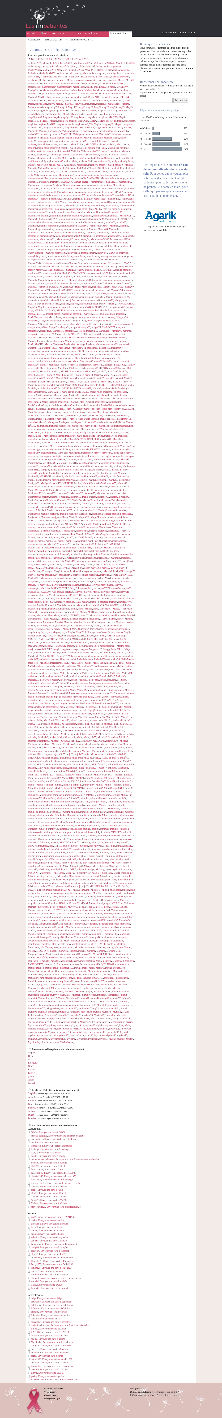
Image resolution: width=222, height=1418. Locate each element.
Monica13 (52, 930)
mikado (101, 754)
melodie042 (95, 676)
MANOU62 (117, 286)
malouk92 (117, 168)
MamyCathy (99, 249)
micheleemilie (117, 730)
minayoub (127, 822)
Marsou (32, 537)
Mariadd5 (59, 341)
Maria (72, 337)
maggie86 (63, 120)
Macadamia (88, 73)
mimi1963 (129, 774)
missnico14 (47, 873)
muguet (48, 991)
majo (46, 148)
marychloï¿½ (65, 575)
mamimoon (77, 215)
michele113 (107, 727)
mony (56, 947)
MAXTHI (73, 625)
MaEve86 (79, 104)
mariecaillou (127, 398)
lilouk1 (33, 1193)
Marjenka (45, 517)
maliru (67, 161)
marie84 (60, 385)
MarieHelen (65, 425)
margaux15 (87, 320)
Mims (41, 822)
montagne (94, 940)
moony (110, 947)
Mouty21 (68, 981)
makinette (40, 151)
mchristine (54, 642)
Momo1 (53, 913)
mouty (60, 981)
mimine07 (77, 808)
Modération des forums (54, 1388)
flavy (32, 1227)
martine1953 (34, 547)
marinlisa (121, 493)
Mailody (88, 137)
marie (62, 358)
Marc (110, 310)
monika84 (42, 934)
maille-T (70, 137)
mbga (123, 635)
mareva (102, 317)
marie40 (51, 375)
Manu (70, 293)
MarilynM (46, 483)
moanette (90, 896)
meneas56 (68, 686)
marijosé (79, 469)
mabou (78, 73)
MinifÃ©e (53, 829)
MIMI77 (81, 788)
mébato (70, 646)
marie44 (89, 375)
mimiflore (65, 801)
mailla (53, 137)
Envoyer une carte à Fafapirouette (61, 1244)
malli (107, 161)
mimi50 (91, 781)
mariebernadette (104, 395)
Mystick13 (42, 1042)
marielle (64, 439)
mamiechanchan (36, 202)
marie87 (94, 385)
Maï (101, 134)
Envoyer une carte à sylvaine (54, 1237)
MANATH (129, 263)
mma (46, 893)
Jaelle (32, 1190)
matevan (70, 602)
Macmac (71, 80)
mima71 (82, 771)
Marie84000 (71, 385)
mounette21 (84, 971)
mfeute (67, 713)
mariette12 (33, 466)
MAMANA (66, 182)
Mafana (125, 104)
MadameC (119, 83)
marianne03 (112, 344)
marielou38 (85, 442)
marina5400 (100, 483)
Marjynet (85, 520)
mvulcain (126, 1018)
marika (115, 469)
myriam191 (50, 1035)
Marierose (71, 459)
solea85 (33, 1186)
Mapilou (42, 307)
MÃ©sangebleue (112, 66)
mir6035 (98, 845)
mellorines (33, 676)
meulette (118, 707)
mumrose (101, 995)
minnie (106, 832)
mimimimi (57, 808)
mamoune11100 (74, 236)
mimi (124, 771)
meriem (97, 693)
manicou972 (102, 273)
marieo (97, 452)
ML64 (125, 886)
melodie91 (33, 679)
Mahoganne (78, 134)
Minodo (32, 835)
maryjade (62, 578)
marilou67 (92, 476)
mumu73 (84, 1001)
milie (119, 761)
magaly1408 (67, 117)
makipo (50, 151)
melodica (74, 676)
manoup (53, 293)
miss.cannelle (116, 859)
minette (46, 825)
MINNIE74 (116, 832)
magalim (103, 114)
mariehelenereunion (124, 425)
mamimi (45, 215)
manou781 (45, 290)
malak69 (105, 151)
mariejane (61, 429)
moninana (62, 934)
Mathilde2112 (111, 605)
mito (70, 883)
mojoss (99, 907)
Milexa (93, 761)
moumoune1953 (36, 968)
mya (41, 1022)
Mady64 (125, 97)
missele (58, 866)
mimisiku (49, 815)
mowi (86, 981)
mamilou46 (104, 212)
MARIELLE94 (91, 439)
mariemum (117, 449)
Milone (57, 767)
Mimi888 (50, 791)
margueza (32, 337)
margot (31, 327)
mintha (94, 842)
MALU (81, 171)
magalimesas (115, 114)
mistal (118, 876)
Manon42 (97, 280)
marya (66, 571)
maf (87, 104)
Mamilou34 (92, 212)
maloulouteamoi (46, 171)
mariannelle (46, 351)
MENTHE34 (102, 686)
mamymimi (47, 256)
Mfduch (48, 713)
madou (65, 97)
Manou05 (126, 283)
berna (32, 1356)
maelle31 (86, 100)
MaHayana (97, 131)
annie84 (33, 1281)
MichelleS (43, 737)
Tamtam (33, 1274)
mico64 (65, 747)
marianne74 (34, 351)
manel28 (70, 270)
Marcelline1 (109, 314)
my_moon (33, 1022)
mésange (119, 700)
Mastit (122, 595)
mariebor (32, 398)
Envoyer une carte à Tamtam (54, 1274)
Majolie (65, 148)
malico (50, 158)
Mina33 (72, 822)
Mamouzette (70, 246)
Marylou (91, 581)
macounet (102, 80)
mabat (116, 70)
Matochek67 (105, 608)
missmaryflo (112, 869)
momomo (81, 917)
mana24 (67, 263)
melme (49, 676)
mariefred (32, 422)
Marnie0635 (57, 530)
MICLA (48, 747)
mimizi (41, 818)
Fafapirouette (36, 1244)
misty (114, 879)
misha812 (71, 859)
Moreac (73, 951)
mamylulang (34, 256)
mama (79, 175)
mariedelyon (60, 412)
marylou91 (57, 585)
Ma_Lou (78, 63)
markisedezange (107, 520)
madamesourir (49, 87)
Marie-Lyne (55, 446)
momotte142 (126, 917)
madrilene (108, 97)
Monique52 (125, 934)
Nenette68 (34, 1145)
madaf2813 (44, 83)
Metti (97, 707)
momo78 (127, 913)
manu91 (102, 293)
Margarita (44, 320)
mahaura (87, 131)
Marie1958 (68, 368)
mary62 (105, 568)
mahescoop (46, 134)
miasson (32, 720)
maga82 (108, 110)
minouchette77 (61, 839)
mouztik (78, 981)
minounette (115, 839)
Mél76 (31, 656)
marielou (62, 442)
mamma (124, 225)
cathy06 (33, 1247)
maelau (59, 100)
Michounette (34, 744)
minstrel (54, 842)
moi (53, 903)
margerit (97, 324)
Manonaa (32, 283)
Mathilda (61, 605)
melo (66, 676)
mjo (79, 886)
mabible (60, 73)
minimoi (114, 829)
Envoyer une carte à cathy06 (53, 1247)
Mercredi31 (43, 693)
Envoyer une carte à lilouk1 (52, 1193)
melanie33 (71, 659)
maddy (89, 87)
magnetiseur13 (35, 127)
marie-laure (82, 436)
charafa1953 (35, 1176)
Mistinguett (56, 879)
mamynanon (115, 256)
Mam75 (71, 175)
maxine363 (41, 625)
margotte (120, 327)
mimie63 (112, 798)
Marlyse (127, 524)
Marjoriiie (75, 520)
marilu (39, 480)
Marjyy (94, 520)
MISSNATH (34, 873)
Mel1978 (74, 652)
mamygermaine (88, 253)
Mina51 (97, 822)
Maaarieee (102, 70)
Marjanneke (34, 517)
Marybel (108, 571)
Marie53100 (62, 378)
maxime (130, 622)
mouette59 (56, 961)
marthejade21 (94, 541)
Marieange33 (109, 392)
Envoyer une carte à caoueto (53, 1196)
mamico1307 (79, 195)
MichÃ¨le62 (34, 724)
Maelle (77, 100)
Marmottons (105, 527)
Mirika (44, 856)
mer (120, 686)
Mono (66, 940)
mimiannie (46, 795)
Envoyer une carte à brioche (53, 1311)
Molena (123, 907)
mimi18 (118, 774)
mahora (89, 134)
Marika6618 (55, 473)
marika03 (124, 469)
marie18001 (119, 364)
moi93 (76, 903)
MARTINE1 (116, 544)
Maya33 (67, 629)
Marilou (122, 473)
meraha (45, 690)
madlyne (57, 93)
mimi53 (120, 781)
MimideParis (49, 798)
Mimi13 (80, 774)
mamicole (91, 195)
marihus (117, 466)
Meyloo (57, 710)
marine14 (93, 486)
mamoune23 (102, 236)
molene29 (41, 910)
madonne (56, 97)
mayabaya (113, 629)
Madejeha (33, 90)
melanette (112, 656)
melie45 (110, 663)
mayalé (39, 632)
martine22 (60, 547)
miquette (84, 845)
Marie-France (76, 419)
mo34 (61, 896)
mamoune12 (89, 236)
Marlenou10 (55, 524)
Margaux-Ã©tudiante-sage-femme (45, 324)
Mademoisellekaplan (94, 90)
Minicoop (32, 829)
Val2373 (33, 1200)
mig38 (118, 751)
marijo (61, 469)
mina (47, 822)
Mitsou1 (93, 883)
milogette (48, 767)
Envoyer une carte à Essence (54, 1223)
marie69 (41, 381)
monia (104, 927)
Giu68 (31, 1066)
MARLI (66, 524)
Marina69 (122, 483)
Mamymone (73, 256)
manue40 (43, 297)
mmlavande (129, 893)
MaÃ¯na (79, 70)
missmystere (125, 869)
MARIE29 (66, 371)
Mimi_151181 (35, 774)
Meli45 (79, 663)
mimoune (117, 818)
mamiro (92, 222)
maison (70, 141)
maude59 (112, 615)
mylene (109, 1025)
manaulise (33, 266)
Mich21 (108, 720)
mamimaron (34, 215)
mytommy (54, 1042)
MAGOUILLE (87, 127)
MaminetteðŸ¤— (50, 219)
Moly (91, 910)
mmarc (77, 893)
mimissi (114, 815)
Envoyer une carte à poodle (52, 1156)
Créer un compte (187, 32)
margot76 (96, 327)
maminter (58, 222)
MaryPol (74, 588)
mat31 (51, 598)
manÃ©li (57, 263)
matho (44, 608)
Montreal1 (122, 944)
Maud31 (94, 615)
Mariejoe (57, 432)
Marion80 (87, 500)
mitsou (85, 883)
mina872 (106, 822)
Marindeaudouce (46, 486)
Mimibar (57, 795)
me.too (47, 646)
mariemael (113, 446)
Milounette (123, 767)
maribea (61, 354)
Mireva (120, 852)
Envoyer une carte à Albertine (55, 1315)
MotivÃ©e (42, 957)
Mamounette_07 (65, 239)
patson (31, 1076)
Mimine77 (126, 808)
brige (32, 1298)
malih (58, 158)
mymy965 (126, 1028)
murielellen (86, 1011)
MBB (109, 635)
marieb (31, 395)
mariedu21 (48, 415)
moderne (55, 900)
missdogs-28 (34, 866)
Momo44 (78, 913)
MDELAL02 (114, 642)
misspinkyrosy (84, 873)
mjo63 (85, 886)
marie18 (108, 364)
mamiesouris (75, 209)
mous (78, 974)
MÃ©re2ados (84, 66)
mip (51, 845)
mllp (132, 890)
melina (112, 666)
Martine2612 (72, 547)
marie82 (41, 385)
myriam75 (122, 1035)
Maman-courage (81, 182)
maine (123, 137)
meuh (110, 707)
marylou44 (33, 585)
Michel (57, 727)
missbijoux (55, 862)
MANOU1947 (56, 286)
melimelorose (101, 666)
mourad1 (56, 974)
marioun (71, 507)
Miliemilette (52, 764)
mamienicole (61, 209)
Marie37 (41, 375)
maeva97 (69, 104)
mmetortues (109, 893)
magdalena (92, 117)
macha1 (115, 76)
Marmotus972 (35, 530)
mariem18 (102, 446)
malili (118, 158)
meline (40, 669)
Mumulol (101, 1005)
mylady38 (90, 1025)
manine (31, 276)
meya (30, 710)
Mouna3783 (119, 968)
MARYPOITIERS (60, 588)
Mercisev (129, 690)
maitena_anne (35, 144)
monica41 (73, 930)
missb (127, 859)
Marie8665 (83, 385)
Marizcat (106, 513)
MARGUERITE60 (77, 334)
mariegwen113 (78, 422)
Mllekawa (95, 890)
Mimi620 (77, 784)
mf (80, 710)
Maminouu (47, 222)
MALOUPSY (62, 171)
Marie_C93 (115, 358)
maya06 (112, 625)
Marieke (124, 432)
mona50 (60, 920)
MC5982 (60, 639)
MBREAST (33, 639)
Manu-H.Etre (57, 300)
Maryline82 (46, 581)
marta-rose (109, 537)
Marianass (58, 344)
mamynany (127, 256)
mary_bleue (34, 564)
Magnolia (58, 127)
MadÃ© (130, 80)
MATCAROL (118, 598)
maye (92, 632)
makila (31, 151)
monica (31, 930)
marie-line (44, 439)
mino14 (127, 832)
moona (70, 947)
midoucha (40, 751)
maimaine (98, 137)
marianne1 (124, 344)
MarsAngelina (103, 534)
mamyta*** (76, 259)
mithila (63, 883)
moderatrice (44, 900)
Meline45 (49, 669)
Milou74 (93, 767)
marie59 (100, 378)
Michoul (124, 741)
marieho (44, 429)
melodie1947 (108, 676)
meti (62, 707)
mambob (129, 188)
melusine (111, 679)
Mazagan (71, 635)
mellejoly (95, 673)
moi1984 (60, 903)
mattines (130, 612)
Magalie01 (68, 114)
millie (132, 764)
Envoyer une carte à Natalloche (58, 1342)
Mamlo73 (94, 225)
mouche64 (111, 957)
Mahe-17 (123, 131)
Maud (56, 615)
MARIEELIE (95, 415)
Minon (47, 835)
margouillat (91, 331)
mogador (32, 903)
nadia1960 (34, 1359)
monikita (52, 934)
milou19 (73, 767)
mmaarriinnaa (57, 893)
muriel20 (42, 1011)
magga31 (44, 120)
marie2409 (33, 371)
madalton (65, 83)
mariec (77, 398)
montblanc (118, 940)
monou (84, 940)
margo (117, 324)
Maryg (44, 578)
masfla (99, 595)
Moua (62, 957)
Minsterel (44, 842)
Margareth (33, 320)
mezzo (75, 710)
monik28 (114, 930)
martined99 (76, 554)
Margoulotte (104, 331)
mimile (94, 805)
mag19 (82, 107)
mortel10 (76, 954)
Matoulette (33, 612)
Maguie (42, 131)
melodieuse (45, 679)
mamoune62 (129, 236)
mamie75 (77, 198)
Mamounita (97, 242)
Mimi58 (41, 784)
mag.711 (55, 107)
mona (52, 920)
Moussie (87, 978)
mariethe (104, 463)
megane (84, 649)
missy (110, 876)
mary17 (69, 564)
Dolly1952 (34, 1264)
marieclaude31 (58, 409)
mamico (67, 195)
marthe (61, 541)
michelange (76, 727)
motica (127, 954)
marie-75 (95, 381)
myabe (66, 1022)
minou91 (101, 835)
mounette (73, 971)
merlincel (40, 696)
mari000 (50, 337)
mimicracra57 (35, 798)
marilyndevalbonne (98, 480)
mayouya (61, 635)
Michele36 (44, 730)
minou (83, 835)
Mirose (84, 856)
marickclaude (102, 354)
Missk (126, 866)
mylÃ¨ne (80, 1025)
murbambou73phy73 (88, 1008)
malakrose (115, 151)
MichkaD (123, 737)
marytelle (105, 591)
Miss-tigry (51, 876)
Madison (32, 93)
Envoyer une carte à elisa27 (52, 1254)
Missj (111, 866)
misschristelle (103, 862)
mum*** (54, 995)
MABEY (50, 73)
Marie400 (60, 375)
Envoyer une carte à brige (49, 1298)
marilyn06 (71, 480)
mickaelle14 (116, 744)
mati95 (73, 608)
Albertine (34, 1315)
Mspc (43, 988)
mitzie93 (113, 883)
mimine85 (44, 812)
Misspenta (70, 873)
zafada (31, 1079)
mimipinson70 (100, 812)
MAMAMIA (93, 178)
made (112, 87)
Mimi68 (32, 788)
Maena (127, 100)
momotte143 (34, 920)
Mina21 (63, 822)
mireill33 (40, 852)
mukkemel (98, 991)
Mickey (31, 747)
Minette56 (56, 825)
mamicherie (45, 195)
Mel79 (39, 656)
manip (57, 276)
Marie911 (115, 385)
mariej (52, 429)
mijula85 (79, 754)
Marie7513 (106, 381)
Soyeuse (33, 1349)
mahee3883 (33, 134)
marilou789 (115, 476)
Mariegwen (64, 422)
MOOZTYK (42, 951)
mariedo (92, 412)
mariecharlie (101, 402)
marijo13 (69, 469)
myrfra (31, 1035)
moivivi (63, 907)
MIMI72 (59, 788)
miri (38, 856)
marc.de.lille (120, 310)
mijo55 (61, 754)
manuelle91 (43, 300)
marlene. (32, 524)
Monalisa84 (124, 920)
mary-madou (107, 585)
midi (107, 747)
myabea (75, 1022)
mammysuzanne (63, 229)
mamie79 (88, 198)
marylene (73, 578)
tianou (32, 1234)
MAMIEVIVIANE (101, 209)
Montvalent (33, 947)
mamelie (72, 192)
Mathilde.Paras (84, 605)
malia (116, 154)
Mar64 (52, 310)
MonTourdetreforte (61, 944)
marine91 (43, 490)
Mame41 (51, 192)
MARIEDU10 (35, 415)
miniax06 (122, 825)
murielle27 (52, 1015)
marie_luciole (64, 361)
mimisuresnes (126, 815)
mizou (37, 886)
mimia (128, 791)
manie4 (120, 273)
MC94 (75, 639)
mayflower (102, 632)
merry (126, 696)
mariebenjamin (88, 395)
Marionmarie (110, 503)
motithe (32, 957)
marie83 (51, 385)
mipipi (66, 845)
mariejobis (46, 432)
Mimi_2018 (49, 774)
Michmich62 (43, 741)
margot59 (75, 327)
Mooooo (118, 947)
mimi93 (101, 791)
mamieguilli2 (34, 205)
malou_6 (119, 165)
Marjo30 (73, 517)
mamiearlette (100, 198)
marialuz (100, 341)
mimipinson (86, 812)
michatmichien (69, 724)
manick (46, 273)
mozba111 (33, 984)
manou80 (55, 290)
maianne (127, 134)
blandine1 (34, 1362)
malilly (42, 161)
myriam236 (87, 1035)
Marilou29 (33, 476)
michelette (33, 734)
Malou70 (86, 168)
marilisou (86, 473)
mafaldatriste (114, 104)
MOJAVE (72, 907)
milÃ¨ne (88, 757)
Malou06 (32, 168)
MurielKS (107, 1011)
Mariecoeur (101, 409)
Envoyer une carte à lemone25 (56, 1268)
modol (64, 900)
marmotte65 (66, 527)
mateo (45, 602)
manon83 (127, 280)
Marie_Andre (101, 358)
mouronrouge (68, 974)
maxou (51, 625)
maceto (99, 76)
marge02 (87, 324)
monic (127, 927)
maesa (31, 104)
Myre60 (124, 1032)
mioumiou (43, 845)
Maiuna (80, 144)
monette (61, 927)
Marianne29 (65, 348)
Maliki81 (101, 158)
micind (80, 744)
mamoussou (47, 246)
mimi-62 (67, 784)
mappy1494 (85, 307)
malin (50, 161)
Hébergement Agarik (53, 1398)
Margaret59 (122, 317)
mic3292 (55, 720)
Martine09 (103, 544)
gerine (32, 1376)
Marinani (32, 486)
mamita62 (110, 222)
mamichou (57, 195)
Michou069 (86, 741)
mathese (104, 602)
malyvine (46, 175)
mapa (57, 303)
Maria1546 (90, 337)
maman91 (55, 182)
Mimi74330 (70, 788)
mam (55, 175)
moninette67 (75, 934)
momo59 (98, 913)
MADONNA (44, 97)
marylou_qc (113, 581)
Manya (117, 300)
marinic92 (111, 493)
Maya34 (76, 629)
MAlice (32, 158)
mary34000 (33, 568)
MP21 (46, 984)
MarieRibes (59, 459)
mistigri (32, 879)
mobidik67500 (103, 896)
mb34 (102, 635)
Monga (69, 927)
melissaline (33, 673)
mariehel (53, 425)
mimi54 (129, 781)
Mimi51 (111, 781)
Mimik (49, 805)
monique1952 (111, 934)
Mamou (93, 229)
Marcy (52, 317)
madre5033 (85, 97)
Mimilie (103, 805)
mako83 (66, 151)
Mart (63, 537)
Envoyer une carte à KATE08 (55, 1332)
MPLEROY (77, 984)
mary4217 (54, 568)
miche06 (89, 724)
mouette (46, 961)
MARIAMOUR (36, 344)
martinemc (46, 558)
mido (121, 747)
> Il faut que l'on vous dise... (79, 39)
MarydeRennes (80, 575)
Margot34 (64, 327)
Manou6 (107, 286)
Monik (106, 930)
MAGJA (51, 124)
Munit (31, 1008)
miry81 (31, 859)
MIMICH (90, 795)
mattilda (120, 612)
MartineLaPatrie (109, 554)
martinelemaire (125, 554)
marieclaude (121, 405)
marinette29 (64, 493)
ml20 (112, 886)
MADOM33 (125, 93)
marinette (107, 490)
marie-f (39, 419)
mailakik (44, 137)
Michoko (55, 741)
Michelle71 (104, 734)
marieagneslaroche (37, 392)
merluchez (88, 696)
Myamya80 (97, 1022)
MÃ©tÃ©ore (34, 70)
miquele (74, 845)
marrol (47, 534)
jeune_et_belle (36, 1183)
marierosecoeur (84, 459)
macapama (100, 73)
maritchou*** (90, 510)
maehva (42, 100)
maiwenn (101, 144)
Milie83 (40, 764)
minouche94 (34, 839)
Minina (57, 832)
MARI (42, 337)
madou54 (74, 97)
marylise (72, 581)
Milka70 (71, 764)
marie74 (62, 381)
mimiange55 (34, 795)
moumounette (81, 968)
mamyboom (86, 249)
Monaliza (32, 923)
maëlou (113, 100)
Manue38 (32, 297)
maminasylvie (100, 215)
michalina (56, 724)
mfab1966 (118, 710)
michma (32, 741)
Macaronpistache (48, 76)
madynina (33, 100)
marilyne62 (124, 480)
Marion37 (54, 500)
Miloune (112, 767)
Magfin (122, 117)
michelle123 (80, 734)
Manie (112, 273)
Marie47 (98, 375)
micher (53, 737)
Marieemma (122, 415)
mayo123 (40, 635)
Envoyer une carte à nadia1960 (57, 1359)
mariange (80, 344)
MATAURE (94, 598)
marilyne (113, 480)
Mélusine (121, 679)
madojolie (113, 93)
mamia (128, 192)
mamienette (47, 209)
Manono (109, 283)
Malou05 (129, 165)
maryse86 (115, 588)
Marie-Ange (96, 392)
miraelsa (106, 849)
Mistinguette (69, 879)
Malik (64, 158)
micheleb (78, 730)
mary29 (106, 564)
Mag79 (69, 110)
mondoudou (34, 927)
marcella (88, 314)
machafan (32, 80)
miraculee (95, 849)
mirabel (32, 849)
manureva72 (107, 300)
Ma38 (45, 70)
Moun (92, 968)
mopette (53, 951)
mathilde (71, 605)
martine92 (114, 551)
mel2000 (94, 652)
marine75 (113, 486)
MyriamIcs (81, 1039)
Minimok (124, 829)
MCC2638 (99, 639)
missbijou (44, 862)
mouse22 (98, 974)
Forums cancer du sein (86, 33)
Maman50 (33, 182)
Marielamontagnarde (54, 436)
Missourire (59, 873)
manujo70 (70, 300)
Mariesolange (34, 463)
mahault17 (76, 131)
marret (31, 534)
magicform (129, 120)
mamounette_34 (81, 239)
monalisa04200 (98, 920)
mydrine (51, 1025)
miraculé (85, 849)
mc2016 (50, 639)
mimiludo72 (34, 808)
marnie (46, 530)
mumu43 (104, 998)
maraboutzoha (80, 310)
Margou (81, 331)
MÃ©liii (130, 63)
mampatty (82, 246)
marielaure (70, 436)
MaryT (96, 591)
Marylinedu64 (60, 581)
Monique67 (46, 937)
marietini (114, 463)
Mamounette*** (48, 239)
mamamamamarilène (38, 178)
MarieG (42, 422)
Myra (92, 1032)
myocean (32, 1032)
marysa (83, 588)
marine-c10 (64, 490)
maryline (99, 578)
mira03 (119, 845)
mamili (61, 212)
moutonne (51, 981)
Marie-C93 (97, 398)
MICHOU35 (99, 741)
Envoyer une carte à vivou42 (54, 1352)
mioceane (114, 842)
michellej (32, 737)
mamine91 (113, 215)
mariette (124, 463)
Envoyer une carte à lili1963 (53, 1166)
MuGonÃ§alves (36, 991)
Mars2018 (81, 534)
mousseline (66, 978)
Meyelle (38, 710)
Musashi (79, 1018)
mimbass (106, 771)
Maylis (127, 632)
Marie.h (78, 358)
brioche (33, 1311)
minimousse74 (35, 832)
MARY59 (84, 568)
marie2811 (54, 371)
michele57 (56, 730)
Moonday (79, 947)
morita (67, 954)
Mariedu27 (60, 415)
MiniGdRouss (75, 829)
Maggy (92, 120)
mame (43, 192)
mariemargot (34, 449)
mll (87, 890)
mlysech (39, 893)
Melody (55, 679)
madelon (64, 90)
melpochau (94, 679)
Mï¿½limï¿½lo (112, 713)
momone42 (105, 917)
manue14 (119, 293)
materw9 (60, 602)
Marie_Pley (78, 361)
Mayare (56, 632)
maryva (114, 591)
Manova (62, 293)
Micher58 (62, 737)
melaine (81, 656)
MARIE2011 (101, 368)
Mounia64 (96, 971)
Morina (49, 954)
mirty (126, 856)
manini (39, 276)
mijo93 (70, 754)
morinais (58, 954)
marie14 (65, 364)
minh (96, 825)
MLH (75, 890)
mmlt (30, 896)
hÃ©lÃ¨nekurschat (39, 1325)
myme (66, 1028)
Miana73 (82, 717)
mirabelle (41, 849)
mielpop (77, 751)
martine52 (120, 547)
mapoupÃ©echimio (68, 307)
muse (86, 1018)
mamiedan (116, 202)
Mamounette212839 (120, 239)
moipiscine (43, 907)
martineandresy (35, 554)
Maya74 (94, 629)
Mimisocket (72, 815)
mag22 (89, 107)
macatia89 (74, 76)
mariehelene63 (106, 425)
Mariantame (59, 351)
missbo (65, 862)
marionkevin (74, 503)
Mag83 (85, 110)
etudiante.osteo (37, 1278)
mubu (86, 988)
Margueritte (120, 334)
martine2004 (48, 547)
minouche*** (127, 835)
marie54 (73, 378)
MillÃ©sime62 (99, 764)
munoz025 (40, 1008)
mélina (129, 666)
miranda (115, 849)
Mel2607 (121, 652)
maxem (111, 622)
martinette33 (103, 558)
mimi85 (129, 788)
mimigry (94, 801)
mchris (44, 642)
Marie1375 (54, 364)
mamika (32, 212)
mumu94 (46, 1005)
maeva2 (59, 104)
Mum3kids (65, 995)
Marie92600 (127, 385)
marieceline (63, 402)
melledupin (75, 673)
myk (66, 1025)
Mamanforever (35, 185)
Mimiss (105, 815)
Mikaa (94, 754)
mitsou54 (103, 883)
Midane (100, 747)
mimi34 (41, 781)
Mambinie (119, 188)
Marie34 (123, 371)
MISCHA (50, 859)
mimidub (84, 798)
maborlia (69, 73)
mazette (90, 635)
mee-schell (40, 649)
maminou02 (98, 219)
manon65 (117, 280)
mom (97, 910)
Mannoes (95, 276)
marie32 (93, 371)
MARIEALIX (82, 392)
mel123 (55, 652)
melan (89, 656)
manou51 (96, 286)
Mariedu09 (115, 412)
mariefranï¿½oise (125, 419)
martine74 (44, 551)
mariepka (106, 456)
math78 (85, 602)
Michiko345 (103, 737)
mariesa (116, 459)
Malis (74, 161)
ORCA (33, 1132)
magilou (42, 124)
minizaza (88, 832)
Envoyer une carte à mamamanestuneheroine (77, 1159)
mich (100, 720)
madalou (55, 83)
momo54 (88, 913)
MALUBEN (101, 171)
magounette (101, 127)
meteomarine (52, 707)
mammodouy (48, 229)
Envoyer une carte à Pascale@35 (60, 1173)
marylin (90, 578)
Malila (110, 158)
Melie (96, 663)
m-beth (116, 635)
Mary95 (58, 571)
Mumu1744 (63, 998)
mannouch (106, 276)
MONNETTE (55, 940)
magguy (73, 120)
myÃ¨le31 (49, 1022)
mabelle (41, 73)
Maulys (53, 618)
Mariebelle (74, 395)
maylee (119, 632)
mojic (81, 907)
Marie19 (130, 364)
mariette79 (45, 466)
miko (74, 757)
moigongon (104, 903)
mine (30, 825)
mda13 (92, 642)
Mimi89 (60, 791)
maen (120, 100)
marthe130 (71, 541)
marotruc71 (69, 530)
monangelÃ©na (55, 923)
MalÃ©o (75, 151)
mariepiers (95, 456)
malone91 (93, 165)
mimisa (31, 815)
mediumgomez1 (108, 646)
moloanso (74, 910)
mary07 (44, 564)
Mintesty (86, 842)
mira (113, 845)
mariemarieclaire (62, 449)
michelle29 (92, 734)
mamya (40, 249)
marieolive (33, 456)
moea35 (90, 900)
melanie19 (44, 659)
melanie (130, 656)
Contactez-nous (50, 1395)
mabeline (125, 70)
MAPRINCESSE (100, 307)
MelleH (85, 673)
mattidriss (103, 612)
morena (82, 951)
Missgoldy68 (76, 866)
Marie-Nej (63, 452)
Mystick (32, 1042)
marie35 (32, 375)
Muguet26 (58, 991)
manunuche (81, 300)
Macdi (91, 76)
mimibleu (67, 795)
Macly (62, 80)
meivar (37, 652)
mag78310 (59, 110)
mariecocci (89, 409)
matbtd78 (105, 598)
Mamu (117, 246)
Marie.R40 (89, 358)
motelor (119, 954)
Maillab (61, 137)
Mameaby (62, 192)
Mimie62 (102, 798)
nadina (32, 1339)
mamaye (97, 188)
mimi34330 (51, 781)
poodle (33, 1156)
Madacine (33, 83)
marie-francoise (108, 419)
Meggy (106, 649)
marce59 (41, 314)
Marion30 (33, 500)
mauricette (94, 618)
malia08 (125, 154)
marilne (96, 473)
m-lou (31, 893)
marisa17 (32, 510)
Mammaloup (34, 229)
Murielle (117, 1011)
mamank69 (49, 185)
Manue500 (54, 297)
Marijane (45, 469)
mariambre (120, 341)
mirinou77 (54, 856)
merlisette (67, 696)
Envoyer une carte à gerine (51, 1376)
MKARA (99, 886)
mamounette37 (68, 242)
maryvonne (33, 595)
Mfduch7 (58, 713)
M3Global (58, 63)
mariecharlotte (115, 402)
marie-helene (91, 425)
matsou (59, 612)
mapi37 (111, 303)
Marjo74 (95, 517)
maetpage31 (41, 104)
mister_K (126, 876)
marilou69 (103, 476)
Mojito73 (89, 907)
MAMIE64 (66, 198)
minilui (95, 829)
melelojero (33, 663)
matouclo (127, 608)
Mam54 (62, 175)
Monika (32, 934)
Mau (39, 615)
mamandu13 (112, 182)
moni (97, 927)
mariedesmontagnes (76, 412)
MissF (66, 866)
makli (58, 151)
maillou (79, 137)
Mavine (128, 618)
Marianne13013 (50, 348)
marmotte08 (53, 527)
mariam (109, 341)
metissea (90, 707)
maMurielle (127, 246)
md (86, 642)
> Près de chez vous (52, 39)
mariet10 (73, 463)
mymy (95, 1028)
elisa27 (33, 1254)
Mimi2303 (102, 778)
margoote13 (127, 324)
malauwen (42, 154)
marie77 (127, 381)
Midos (31, 751)
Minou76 (91, 835)
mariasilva (123, 351)
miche (80, 724)
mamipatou (69, 222)
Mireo (112, 852)
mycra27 (130, 1022)
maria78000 (112, 337)
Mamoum (114, 232)
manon (53, 280)
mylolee (32, 1028)
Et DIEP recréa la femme (140, 1392)
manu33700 (91, 293)
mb (96, 635)
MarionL (86, 503)
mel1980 (84, 652)
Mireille (50, 852)
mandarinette (71, 266)
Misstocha (63, 876)
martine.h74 (77, 544)
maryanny (98, 571)
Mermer (98, 696)
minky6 (98, 832)
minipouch (68, 832)
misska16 (32, 869)
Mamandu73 (125, 182)
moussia (77, 978)
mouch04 (83, 957)
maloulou (32, 171)
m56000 (68, 63)
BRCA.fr (134, 1395)
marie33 (102, 371)
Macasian (62, 76)
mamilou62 (117, 212)
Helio (30, 1056)
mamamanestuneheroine (61, 178)
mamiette (86, 209)
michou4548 (112, 741)
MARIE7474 (73, 381)
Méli (73, 663)
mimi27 (112, 778)
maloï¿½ (61, 165)
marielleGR (106, 439)
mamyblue (74, 249)
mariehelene (78, 425)
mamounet (33, 239)
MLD (64, 890)
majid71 (32, 148)
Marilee (77, 473)
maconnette (91, 80)
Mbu (43, 639)
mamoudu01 (78, 232)
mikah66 (121, 754)
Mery (41, 700)
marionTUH (47, 507)
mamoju (84, 229)
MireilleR (93, 852)
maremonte (83, 317)
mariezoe (98, 466)
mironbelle (74, 856)
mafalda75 (101, 104)
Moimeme (129, 903)
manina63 (129, 273)
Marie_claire (50, 361)
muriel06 (32, 1011)
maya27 (58, 629)
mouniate (107, 971)
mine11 (37, 825)
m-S (116, 984)
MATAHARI (73, 598)
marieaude (122, 392)
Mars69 (91, 534)
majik (40, 148)
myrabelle (101, 1032)
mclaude (73, 642)
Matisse (88, 608)
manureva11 (94, 300)
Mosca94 (97, 954)
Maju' (84, 148)
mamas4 (55, 188)
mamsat (92, 246)
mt (48, 988)
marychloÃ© (51, 575)
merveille (32, 700)
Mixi (30, 886)
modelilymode (124, 896)
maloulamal (129, 168)
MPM (87, 984)
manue (110, 293)
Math (78, 602)
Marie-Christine (71, 405)
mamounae (33, 236)
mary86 (40, 571)
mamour (123, 242)
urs (31, 1142)
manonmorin (87, 283)
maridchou (116, 354)
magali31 (32, 114)
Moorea (127, 947)
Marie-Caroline (49, 402)
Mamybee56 (62, 249)
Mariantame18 (73, 351)
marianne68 (117, 348)
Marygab (52, 578)
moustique (109, 978)
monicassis (84, 930)
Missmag (100, 869)
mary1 (52, 564)
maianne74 (33, 137)
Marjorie (50, 520)
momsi (45, 920)
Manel (49, 270)
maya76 (103, 629)
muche (93, 988)
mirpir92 (110, 856)
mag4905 (32, 110)
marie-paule (45, 456)
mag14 (63, 107)
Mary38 (44, 568)
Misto (79, 879)
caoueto (33, 1196)
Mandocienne (85, 266)
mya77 (59, 1022)
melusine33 (33, 683)
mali (111, 154)
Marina (77, 483)
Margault (54, 320)
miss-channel (89, 862)
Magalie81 (79, 114)
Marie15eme (85, 364)
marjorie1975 (61, 520)
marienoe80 (87, 452)
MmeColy (98, 893)
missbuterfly (76, 862)
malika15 (81, 158)
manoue (128, 290)
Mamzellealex (111, 259)
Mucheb (112, 988)
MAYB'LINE (82, 632)
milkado (80, 764)
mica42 (74, 720)
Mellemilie (115, 673)
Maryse (92, 588)
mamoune (60, 236)
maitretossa (64, 144)
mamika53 (42, 212)
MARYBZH (119, 571)
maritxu (64, 513)
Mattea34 (74, 612)
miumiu (122, 883)
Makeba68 (101, 148)
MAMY (32, 249)
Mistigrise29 (43, 879)
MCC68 (109, 639)
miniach (113, 825)
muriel (124, 1008)
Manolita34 (43, 280)
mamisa (100, 222)
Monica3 (62, 930)
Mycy (31, 1025)
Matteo (83, 612)
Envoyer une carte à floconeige (57, 1179)
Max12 (82, 622)
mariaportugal (110, 351)
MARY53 (74, 568)
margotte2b (46, 331)
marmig (32, 527)
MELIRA (71, 669)
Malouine (106, 168)
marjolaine (122, 517)
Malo (131, 161)
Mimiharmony (114, 801)
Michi (79, 737)
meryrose (84, 700)
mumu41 (85, 998)
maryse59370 (103, 588)
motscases (53, 957)
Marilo (104, 473)
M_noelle (47, 63)
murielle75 (75, 1015)
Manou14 (43, 286)
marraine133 (114, 530)
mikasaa (46, 757)
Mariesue (62, 463)
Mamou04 (103, 229)
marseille (115, 534)
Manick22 (67, 273)
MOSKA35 (108, 954)
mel (44, 652)
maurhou (83, 618)
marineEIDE (86, 490)
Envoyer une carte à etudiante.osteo (64, 1278)
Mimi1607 (99, 774)
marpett (93, 530)
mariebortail (44, 398)
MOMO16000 (65, 913)
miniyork (78, 832)
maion (62, 141)
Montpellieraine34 (80, 944)
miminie (75, 812)
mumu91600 (34, 1005)
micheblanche (45, 727)
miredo (31, 852)
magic (120, 120)
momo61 (108, 913)
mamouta (58, 246)
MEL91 (54, 656)
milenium (73, 761)
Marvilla (60, 561)
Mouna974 (33, 971)
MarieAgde (123, 388)
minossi (75, 835)
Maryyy (44, 595)
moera (116, 900)
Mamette (99, 192)
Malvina (130, 171)
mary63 (114, 568)
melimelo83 (87, 666)
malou (111, 165)
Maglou (98, 124)
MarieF (31, 419)
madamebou (92, 83)
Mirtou (119, 856)
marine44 (103, 486)
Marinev (101, 493)
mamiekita (59, 205)
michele (87, 727)
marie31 (84, 371)
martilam (106, 541)
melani (121, 656)
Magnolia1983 (71, 127)
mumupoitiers (114, 1005)
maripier (93, 507)
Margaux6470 (112, 320)
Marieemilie (109, 415)
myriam (40, 1035)
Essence (33, 1223)
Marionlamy (97, 503)
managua (95, 263)
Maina (116, 137)
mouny (127, 971)
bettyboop (34, 1301)
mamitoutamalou (68, 225)
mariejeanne (73, 429)
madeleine (44, 90)
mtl (59, 988)
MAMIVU (83, 225)
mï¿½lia (100, 713)
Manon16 (73, 280)
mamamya (120, 178)
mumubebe (76, 1005)
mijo (55, 754)
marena (93, 317)
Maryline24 (110, 578)
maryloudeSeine (71, 585)
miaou (91, 717)
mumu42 (94, 998)
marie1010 (33, 364)
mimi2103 (90, 778)
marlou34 (106, 524)
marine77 (124, 486)
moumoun (64, 964)
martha (41, 541)
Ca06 (32, 1284)
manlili (77, 276)
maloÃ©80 (42, 165)
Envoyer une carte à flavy (49, 1227)
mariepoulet (117, 456)
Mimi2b (121, 778)
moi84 (69, 903)
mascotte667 (89, 595)
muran (64, 1008)
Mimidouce (62, 798)
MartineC (64, 554)
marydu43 (105, 575)
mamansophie (92, 185)
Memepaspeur (96, 683)
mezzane (66, 710)
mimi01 (59, 774)
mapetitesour (85, 303)
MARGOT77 (108, 327)
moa (67, 896)
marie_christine (35, 361)
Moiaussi (93, 903)
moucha (92, 957)
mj (52, 886)
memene (84, 683)
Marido (54, 358)
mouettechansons (70, 961)
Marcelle (97, 314)
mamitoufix (53, 225)
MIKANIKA (34, 757)
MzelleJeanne (66, 1042)
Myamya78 (85, 1022)
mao (124, 300)
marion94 (98, 500)
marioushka (82, 507)
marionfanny (60, 503)
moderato (32, 900)
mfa (110, 710)
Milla (87, 764)
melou (74, 679)
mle (69, 890)
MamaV (87, 188)
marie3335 (113, 371)
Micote (73, 747)
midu (48, 751)
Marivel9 (73, 513)
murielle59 (64, 1015)
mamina (88, 215)
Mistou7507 (89, 879)
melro (103, 679)
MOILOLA (117, 903)
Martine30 (109, 547)
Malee (96, 154)
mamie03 (109, 195)
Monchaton (91, 923)
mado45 (84, 93)
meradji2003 (34, 690)
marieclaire (94, 405)
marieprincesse (35, 459)
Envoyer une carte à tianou (51, 1234)
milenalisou (54, 761)
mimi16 (89, 774)
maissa (78, 141)
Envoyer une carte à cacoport (55, 1251)
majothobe (75, 148)
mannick (86, 276)
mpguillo (66, 984)
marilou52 (81, 476)
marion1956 (103, 497)
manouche (79, 290)
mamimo (66, 215)
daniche (33, 1240)
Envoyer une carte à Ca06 (49, 1284)
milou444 (83, 767)
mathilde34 (125, 605)
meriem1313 (109, 693)
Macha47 (124, 76)
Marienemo (74, 452)
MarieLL (54, 439)
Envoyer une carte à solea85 (53, 1186)
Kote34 (31, 1073)
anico (32, 1271)
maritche (78, 510)
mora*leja (64, 951)
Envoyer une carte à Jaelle (50, 1190)
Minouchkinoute (90, 839)
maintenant (52, 141)
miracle (76, 849)
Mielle (68, 751)
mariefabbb (50, 419)
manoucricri (104, 290)
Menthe (90, 686)
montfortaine (34, 944)
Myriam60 (99, 1035)
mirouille (100, 856)
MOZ (101, 981)
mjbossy (59, 886)
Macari (120, 73)
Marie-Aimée (54, 392)
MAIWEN (91, 144)
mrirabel (95, 984)
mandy (31, 270)
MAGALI (129, 110)
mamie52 (45, 198)
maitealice (116, 141)
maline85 (58, 161)
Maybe (71, 632)
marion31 (43, 500)
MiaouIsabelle (113, 717)
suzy (31, 1152)
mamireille (81, 222)
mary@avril (127, 561)
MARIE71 (52, 381)
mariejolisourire (70, 432)
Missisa (104, 866)
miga (124, 751)
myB (106, 1022)
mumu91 (124, 1001)
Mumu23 (74, 998)
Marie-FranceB (91, 419)
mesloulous (73, 703)
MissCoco (117, 862)
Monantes (69, 923)
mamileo (53, 212)
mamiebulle (113, 198)
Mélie (102, 663)
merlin (31, 696)
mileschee (84, 761)
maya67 (85, 629)
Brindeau (32, 1118)
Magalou (47, 117)
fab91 (32, 1169)
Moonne (101, 947)
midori (129, 747)
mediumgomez (91, 646)
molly (65, 910)
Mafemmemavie (36, 107)
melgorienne (56, 663)
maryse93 (126, 588)
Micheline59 (56, 734)
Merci (73, 690)
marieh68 (91, 422)
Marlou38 (116, 524)
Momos (115, 917)
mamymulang (101, 256)
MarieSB (125, 459)
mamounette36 (52, 242)
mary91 (49, 571)
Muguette (80, 991)
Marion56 (77, 500)
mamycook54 (113, 249)
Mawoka (68, 622)
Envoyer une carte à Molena (53, 1203)
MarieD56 (33, 412)
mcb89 (82, 639)
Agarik (150, 230)
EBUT (32, 1372)
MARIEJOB (34, 432)
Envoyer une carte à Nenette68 (57, 1145)
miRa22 (128, 845)
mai (96, 134)
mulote (125, 991)
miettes (103, 751)
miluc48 (32, 771)
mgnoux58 (86, 713)
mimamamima (94, 771)
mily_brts (47, 771)
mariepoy (129, 456)
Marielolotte (34, 442)
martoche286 (34, 561)
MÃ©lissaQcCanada (38, 66)
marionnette (34, 507)
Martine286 (85, 547)
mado (65, 93)
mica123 (65, 720)
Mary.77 (116, 561)
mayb (64, 632)
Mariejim (85, 429)
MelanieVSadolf (102, 659)
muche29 (101, 988)
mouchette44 (34, 961)
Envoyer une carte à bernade (53, 1369)
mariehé (44, 425)
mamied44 (105, 202)
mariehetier (33, 429)
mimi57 (32, 784)
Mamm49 (114, 225)
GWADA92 (35, 1217)
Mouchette (123, 957)
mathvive (64, 608)
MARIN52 (67, 483)
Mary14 (61, 564)
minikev (87, 829)
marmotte (41, 527)
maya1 (120, 625)
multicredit (33, 995)
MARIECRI (128, 409)
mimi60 (58, 784)
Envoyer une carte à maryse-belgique (66, 1135)
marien (126, 449)
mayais (31, 632)
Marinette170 (34, 493)
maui (46, 618)
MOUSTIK (97, 978)
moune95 (62, 971)
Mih (130, 751)
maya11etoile (34, 629)
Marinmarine (34, 497)
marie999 (86, 388)
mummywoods (89, 995)
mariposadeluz (116, 507)
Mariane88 (69, 344)
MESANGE (108, 700)
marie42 (80, 375)
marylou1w (126, 581)
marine (59, 486)
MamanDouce (97, 182)
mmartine (87, 893)
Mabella (32, 73)
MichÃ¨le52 (126, 720)
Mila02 (96, 757)
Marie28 (44, 371)
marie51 (41, 378)
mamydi (50, 253)
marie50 (32, 378)
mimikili (57, 805)
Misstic (31, 876)
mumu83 (114, 1001)
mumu (124, 995)
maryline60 (33, 581)
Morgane (100, 951)
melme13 (58, 676)
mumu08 (32, 998)
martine (42, 544)
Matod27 (117, 608)
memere (108, 683)
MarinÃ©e (87, 483)
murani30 (72, 1008)
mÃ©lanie (98, 63)
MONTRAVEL (98, 944)
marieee (84, 415)
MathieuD (42, 605)
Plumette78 (35, 1261)
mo (48, 896)
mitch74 (32, 883)
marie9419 (42, 388)
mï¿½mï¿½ (42, 717)
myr (86, 1032)
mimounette (129, 818)
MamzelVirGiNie (36, 263)
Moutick (32, 981)
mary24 (98, 564)
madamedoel (34, 87)
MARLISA (76, 524)
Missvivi (94, 876)
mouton (41, 981)
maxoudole (61, 625)
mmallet (69, 893)
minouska (127, 839)
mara (69, 310)
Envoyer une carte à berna (50, 1356)
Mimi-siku (60, 815)
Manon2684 (85, 280)
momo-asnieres (35, 917)
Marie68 (32, 381)
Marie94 (32, 388)
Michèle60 (67, 730)
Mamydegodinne (36, 253)
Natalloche (34, 1342)
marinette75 (89, 493)
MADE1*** (122, 87)
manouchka (91, 290)
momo (45, 913)
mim (56, 771)
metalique (40, 707)
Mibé (39, 720)
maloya (73, 171)
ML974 (31, 890)
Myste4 (129, 1039)
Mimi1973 (33, 778)
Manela (88, 270)
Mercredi (32, 693)
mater (52, 602)
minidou (43, 829)
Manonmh (75, 283)
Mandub (129, 266)
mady (116, 97)
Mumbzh (76, 995)
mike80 (54, 757)
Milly (40, 767)
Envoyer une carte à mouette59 (57, 1257)
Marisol (42, 510)
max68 (90, 622)
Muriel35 (52, 1011)
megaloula (66, 649)
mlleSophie (115, 890)
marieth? (83, 463)
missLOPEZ (70, 869)
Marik (99, 469)
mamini (64, 219)
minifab (63, 829)
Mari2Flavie (61, 337)
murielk (97, 1011)
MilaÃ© (124, 757)
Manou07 (32, 286)
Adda (30, 1059)
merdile (54, 693)
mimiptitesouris (116, 812)
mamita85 (121, 222)
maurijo (112, 618)
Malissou (92, 161)
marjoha (112, 517)
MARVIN (70, 561)
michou (64, 741)
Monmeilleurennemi (38, 940)
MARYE (115, 575)
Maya (104, 625)
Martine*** (53, 544)
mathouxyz (53, 608)
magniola (48, 127)
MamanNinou (62, 185)
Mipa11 (58, 845)
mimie (93, 798)
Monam (42, 923)
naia (31, 1318)
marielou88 (111, 442)
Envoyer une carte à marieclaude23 (63, 1206)
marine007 (69, 486)
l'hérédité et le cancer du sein (167, 1395)
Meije (127, 649)
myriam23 (76, 1035)
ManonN (99, 283)
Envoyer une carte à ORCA (52, 1132)
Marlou (96, 524)
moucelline (71, 957)
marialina (90, 341)
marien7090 (34, 452)
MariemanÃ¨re (127, 446)
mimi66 (117, 784)
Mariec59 (86, 398)
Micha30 (45, 724)
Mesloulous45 (87, 703)
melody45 (65, 679)
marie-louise (124, 442)
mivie (130, 883)
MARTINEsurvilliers (74, 558)
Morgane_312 (113, 951)
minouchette (47, 839)
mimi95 (110, 791)
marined (75, 490)
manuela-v (100, 297)
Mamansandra (77, 185)
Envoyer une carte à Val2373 (54, 1200)
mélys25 (55, 683)
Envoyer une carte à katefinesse (58, 1305)
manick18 (56, 273)
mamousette (34, 246)
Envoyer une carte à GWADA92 (59, 1217)
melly (42, 676)
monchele (103, 923)
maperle (74, 303)
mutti (108, 1018)
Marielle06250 (76, 439)
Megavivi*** (95, 649)
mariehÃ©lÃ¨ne (117, 422)
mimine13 (101, 808)
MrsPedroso (106, 984)
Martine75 (55, 551)
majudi (91, 148)
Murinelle (121, 1015)
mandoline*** (100, 266)
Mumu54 (126, 998)
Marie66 (128, 378)
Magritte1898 (124, 127)
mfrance (76, 713)
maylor (31, 635)
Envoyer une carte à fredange (55, 1149)
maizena (111, 144)
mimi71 (50, 788)
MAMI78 (119, 192)
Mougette (129, 961)
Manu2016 (79, 293)
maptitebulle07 (117, 307)
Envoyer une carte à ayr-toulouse (60, 1139)
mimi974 (119, 791)
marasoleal (93, 310)
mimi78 (90, 788)
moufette (107, 961)
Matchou (130, 598)
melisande (82, 669)
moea (83, 900)
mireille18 (60, 852)
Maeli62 (69, 100)
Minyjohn (104, 842)
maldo (66, 154)
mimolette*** (72, 818)
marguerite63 (94, 334)
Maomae (49, 303)
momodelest (59, 917)
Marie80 (32, 385)
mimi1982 (45, 778)
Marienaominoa (48, 452)
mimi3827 (72, 781)
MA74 (52, 70)
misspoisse (107, 873)
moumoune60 (66, 968)
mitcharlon (42, 883)
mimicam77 (79, 795)
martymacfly (48, 561)
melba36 (115, 659)
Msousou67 (33, 988)
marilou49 (58, 476)
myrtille (121, 1039)
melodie (84, 676)
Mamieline (71, 205)
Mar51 (44, 310)
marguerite (33, 334)
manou (117, 283)
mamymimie (60, 256)
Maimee (108, 137)
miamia (73, 717)
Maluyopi (113, 171)
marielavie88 (110, 436)
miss (106, 859)
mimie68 (122, 798)
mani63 (37, 273)
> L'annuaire (33, 39)
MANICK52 (79, 273)
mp (40, 984)
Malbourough (55, 154)
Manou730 (33, 290)
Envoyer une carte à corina (51, 1220)
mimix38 (32, 818)
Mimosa (84, 818)
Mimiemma (43, 801)
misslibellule (56, 869)
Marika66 (43, 473)
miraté (123, 849)
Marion (92, 497)
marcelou (120, 314)
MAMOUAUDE (36, 232)
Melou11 (83, 679)
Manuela (75, 297)
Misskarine (44, 869)
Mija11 (40, 754)
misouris (98, 859)
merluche (77, 696)
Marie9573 (75, 388)
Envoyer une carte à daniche (53, 1240)
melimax (40, 666)
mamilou (81, 212)
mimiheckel (128, 801)
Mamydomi (60, 253)
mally (114, 161)
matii (80, 608)
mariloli (113, 473)
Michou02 (74, 741)
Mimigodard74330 (80, 801)
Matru (51, 612)
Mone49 (52, 927)
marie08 (98, 361)
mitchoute (54, 883)
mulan (108, 991)
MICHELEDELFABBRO (96, 730)
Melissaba (128, 669)
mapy (30, 310)
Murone (42, 1018)
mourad (47, 974)
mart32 (70, 537)
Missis (96, 866)
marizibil (116, 513)
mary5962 (96, 568)
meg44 (57, 649)
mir (91, 845)
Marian (48, 344)
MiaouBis (100, 717)
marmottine (92, 527)
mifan (111, 751)
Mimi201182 (68, 778)
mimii (41, 805)
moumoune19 (122, 964)
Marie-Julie (104, 432)
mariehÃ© (102, 422)
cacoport (33, 1251)
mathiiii (52, 605)
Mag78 (49, 110)
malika (72, 158)
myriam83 (33, 1039)
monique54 (33, 937)
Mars (72, 534)
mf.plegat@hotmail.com (95, 710)
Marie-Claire (107, 405)
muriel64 (62, 1011)
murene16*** (112, 1008)
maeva (51, 104)
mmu (37, 896)
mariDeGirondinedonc (39, 358)
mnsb (43, 896)
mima (62, 771)
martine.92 (65, 544)
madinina (125, 90)
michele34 (33, 730)
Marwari (91, 561)
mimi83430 (118, 788)
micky (39, 747)
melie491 (120, 663)
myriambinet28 (57, 1039)
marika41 (32, 473)
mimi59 (50, 784)
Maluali (90, 171)
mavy (39, 622)
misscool (127, 862)
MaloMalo (82, 165)
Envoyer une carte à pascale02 (56, 1322)
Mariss (50, 510)
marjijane (56, 517)
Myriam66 (111, 1035)
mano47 (123, 276)
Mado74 (103, 93)
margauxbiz (68, 324)
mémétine (118, 683)
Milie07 (127, 761)
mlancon (41, 890)
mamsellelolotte (104, 246)
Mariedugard (73, 415)
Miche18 (98, 724)
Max (76, 622)
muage (78, 988)
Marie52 (50, 378)
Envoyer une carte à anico (50, 1271)
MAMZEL (98, 259)
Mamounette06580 (100, 239)
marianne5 (92, 348)
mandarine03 (57, 266)
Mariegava (53, 422)
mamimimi (55, 215)
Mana (49, 263)
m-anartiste (117, 263)
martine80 (67, 551)
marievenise (72, 466)
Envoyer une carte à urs (46, 1142)
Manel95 (79, 270)
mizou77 (45, 886)
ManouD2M (117, 290)
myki (71, 1025)
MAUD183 (74, 615)
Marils (31, 480)
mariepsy (48, 459)
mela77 (63, 656)
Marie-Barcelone (44, 395)
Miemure (86, 751)
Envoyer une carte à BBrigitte (55, 1308)
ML (107, 886)
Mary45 (64, 568)
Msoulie (123, 984)
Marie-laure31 (96, 436)
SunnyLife (33, 1107)
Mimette (116, 771)
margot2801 (42, 327)
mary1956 (79, 564)
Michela (66, 727)
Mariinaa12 (33, 469)
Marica (78, 354)
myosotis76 (65, 1032)
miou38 (124, 842)
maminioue (74, 219)
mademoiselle (76, 90)
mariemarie (47, 449)
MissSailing (127, 873)
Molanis (114, 907)
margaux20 (99, 320)
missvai (85, 876)
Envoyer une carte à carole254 (56, 1345)
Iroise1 (31, 1069)
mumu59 (42, 1001)
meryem (59, 700)
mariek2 (115, 432)
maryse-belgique (65, 591)
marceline (78, 314)
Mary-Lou (101, 581)
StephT (31, 1052)
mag (47, 107)
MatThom (93, 612)
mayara (48, 632)
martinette (91, 558)
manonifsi (52, 283)
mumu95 (56, 1005)
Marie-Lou (73, 442)
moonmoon (90, 947)
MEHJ (120, 649)
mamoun (124, 232)
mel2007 (104, 652)
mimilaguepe (69, 805)
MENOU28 (80, 686)
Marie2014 (113, 368)
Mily (39, 771)
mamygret (102, 253)
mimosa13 (94, 818)
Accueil (31, 33)
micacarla (83, 720)
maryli (82, 578)
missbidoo (33, 862)
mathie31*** (124, 602)
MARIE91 (104, 385)
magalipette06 (35, 117)
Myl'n (127, 1025)
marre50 (126, 530)
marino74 (55, 497)
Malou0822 (43, 168)
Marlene (120, 520)
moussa (115, 974)
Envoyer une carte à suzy (48, 1152)
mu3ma (70, 988)
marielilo (122, 436)
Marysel (79, 591)
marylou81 (45, 585)
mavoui (31, 622)
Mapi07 (103, 303)
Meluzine (45, 683)
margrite (127, 331)
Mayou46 (51, 635)
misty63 (122, 879)
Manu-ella (111, 297)
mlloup (125, 890)
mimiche (101, 795)
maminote (86, 219)
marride (39, 534)
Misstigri (40, 876)
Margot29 (54, 327)
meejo (31, 649)
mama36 (87, 175)
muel (119, 988)
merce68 (54, 690)
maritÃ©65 (66, 510)
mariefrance (63, 419)
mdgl (30, 646)
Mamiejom (47, 205)
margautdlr (65, 320)
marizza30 (127, 513)
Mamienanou (34, 209)
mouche (101, 957)
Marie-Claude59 (75, 409)
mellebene (54, 673)
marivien (96, 513)
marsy (56, 537)
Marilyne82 (33, 483)
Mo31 (54, 896)
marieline (32, 439)
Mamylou (123, 253)
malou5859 (75, 168)
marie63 (119, 378)
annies (32, 1230)
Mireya (128, 852)
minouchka (75, 839)
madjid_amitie (45, 93)
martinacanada (119, 541)
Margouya (117, 331)
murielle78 (87, 1015)
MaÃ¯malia (68, 70)
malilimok (33, 161)
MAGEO (113, 117)
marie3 (75, 371)
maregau (72, 317)
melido (88, 663)
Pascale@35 (35, 1173)
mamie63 (55, 198)
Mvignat (117, 1018)
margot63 (85, 327)
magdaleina (80, 117)
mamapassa (33, 188)
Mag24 (97, 107)
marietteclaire (58, 466)
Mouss (107, 974)
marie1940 (33, 368)
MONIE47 (96, 930)
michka (114, 737)
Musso (94, 1018)
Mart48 (88, 537)
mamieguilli (128, 202)
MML (119, 893)
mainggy (42, 141)
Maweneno (48, 622)
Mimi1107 (70, 774)
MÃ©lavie (109, 63)
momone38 (92, 917)
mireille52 (72, 852)
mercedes (64, 690)
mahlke (56, 134)
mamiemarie (83, 205)
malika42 (91, 158)
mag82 (77, 110)
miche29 (108, 724)
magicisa (32, 124)
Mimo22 (60, 818)
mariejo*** (96, 429)
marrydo (64, 534)
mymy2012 (114, 1028)
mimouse (32, 822)
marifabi (108, 466)
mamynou (51, 259)
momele (122, 910)
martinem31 (34, 558)
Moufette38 (118, 961)
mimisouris (95, 815)
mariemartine (78, 449)
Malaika (85, 151)
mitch (130, 879)
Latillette (34, 1288)
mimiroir (129, 812)
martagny (98, 537)
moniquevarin (120, 937)
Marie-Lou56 (98, 442)
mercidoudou (95, 690)
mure (102, 1008)
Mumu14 (42, 998)
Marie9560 (63, 388)
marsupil (48, 537)
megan (76, 649)
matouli (43, 612)
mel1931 (64, 652)
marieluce (33, 446)
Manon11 (62, 280)
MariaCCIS (33, 341)
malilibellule (128, 158)
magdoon (103, 117)
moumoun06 (76, 964)
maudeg (122, 615)
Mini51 (104, 825)
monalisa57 (112, 920)
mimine (67, 808)
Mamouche (65, 232)
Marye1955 (127, 575)
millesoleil (113, 764)
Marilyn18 (82, 480)
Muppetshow (53, 1008)
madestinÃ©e (112, 90)
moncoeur (114, 923)
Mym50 (57, 1028)
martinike (115, 558)
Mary (108, 561)
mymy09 (103, 1028)
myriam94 (44, 1039)
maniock (48, 276)
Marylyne (95, 585)
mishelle (81, 859)
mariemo (106, 449)
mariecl (84, 405)
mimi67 (126, 784)
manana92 (106, 263)
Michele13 (119, 727)
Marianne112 (34, 348)
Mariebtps (68, 398)
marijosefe (90, 469)
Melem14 (44, 663)
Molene (32, 910)
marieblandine (120, 395)
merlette (130, 693)
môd (114, 896)
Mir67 (106, 845)
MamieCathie (127, 198)
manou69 (129, 286)
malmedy (122, 161)
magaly (56, 117)
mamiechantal (52, 202)
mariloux (126, 476)
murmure (32, 1018)
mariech (75, 402)
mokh (106, 907)
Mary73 (123, 568)
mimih (103, 801)
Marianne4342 (79, 348)
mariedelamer (46, 412)
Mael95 (51, 100)
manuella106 (123, 297)
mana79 (76, 263)
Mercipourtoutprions (114, 690)
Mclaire (64, 642)
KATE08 (34, 1332)
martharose (51, 541)
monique (86, 934)
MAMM (104, 225)
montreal (111, 944)
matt (66, 612)
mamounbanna (47, 236)
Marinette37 (77, 493)
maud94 (103, 615)
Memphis (57, 686)
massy (115, 595)
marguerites (107, 334)
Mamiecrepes (79, 202)
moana (82, 896)
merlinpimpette (53, 696)
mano (115, 276)
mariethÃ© (93, 463)
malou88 (96, 168)
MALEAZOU (77, 154)
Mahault (66, 131)
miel (62, 751)
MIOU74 (32, 845)
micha (116, 720)
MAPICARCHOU (125, 303)
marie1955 (57, 368)
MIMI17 (109, 774)
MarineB (53, 490)
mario (85, 497)
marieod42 (107, 452)
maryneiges (33, 588)
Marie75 (85, 381)
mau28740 (47, 615)
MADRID (97, 97)
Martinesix (58, 558)
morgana (91, 951)
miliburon (111, 761)
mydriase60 (40, 1025)
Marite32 (102, 510)
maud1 (64, 615)
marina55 (111, 483)
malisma (83, 161)
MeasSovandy (59, 646)
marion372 (65, 500)
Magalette (118, 110)
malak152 (95, 151)
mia (50, 717)
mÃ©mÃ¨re (55, 66)
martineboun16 (51, 554)
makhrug (124, 148)
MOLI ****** (55, 910)
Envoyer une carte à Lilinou (52, 1328)
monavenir (80, 923)
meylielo (48, 710)
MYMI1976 (76, 1028)
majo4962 (55, 148)
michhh (71, 737)
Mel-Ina (121, 666)
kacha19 (32, 1083)
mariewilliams (86, 466)
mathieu (32, 605)
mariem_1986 (89, 446)
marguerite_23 (47, 334)
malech (88, 154)
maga (100, 110)
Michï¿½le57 (90, 737)
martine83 (78, 551)
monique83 (82, 937)
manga (118, 270)
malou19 (54, 168)
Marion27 (125, 497)
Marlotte (87, 524)
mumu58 (32, 1001)
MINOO (56, 835)
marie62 (110, 378)
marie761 (117, 381)
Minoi (40, 835)
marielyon (67, 446)
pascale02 (34, 1322)
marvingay (81, 561)
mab (110, 70)
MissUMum (75, 876)
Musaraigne (68, 1018)
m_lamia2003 (34, 63)
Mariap (85, 351)
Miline (62, 764)
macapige (111, 73)
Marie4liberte (122, 375)
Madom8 (32, 97)
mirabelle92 (66, 849)
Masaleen (53, 595)
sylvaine (33, 1237)
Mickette (127, 744)
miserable (60, 859)
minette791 (67, 825)
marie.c (70, 358)
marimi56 (56, 483)
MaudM (131, 615)
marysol (87, 591)
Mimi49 (82, 781)
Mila (80, 757)
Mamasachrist (67, 188)
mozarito (109, 981)
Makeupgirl (113, 148)
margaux (76, 320)
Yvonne (33, 1162)
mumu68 (62, 1001)
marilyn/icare (58, 480)
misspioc (96, 873)
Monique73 (70, 937)
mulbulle (116, 991)
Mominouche (34, 913)
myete (60, 1025)
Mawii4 (59, 622)
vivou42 (33, 1352)
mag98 (93, 110)
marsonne (125, 534)
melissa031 (102, 669)
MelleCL (64, 673)
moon (63, 947)
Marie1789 (98, 364)
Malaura (126, 151)
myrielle (103, 1039)
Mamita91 (33, 225)
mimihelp (32, 805)
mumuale (65, 1005)
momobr (48, 917)
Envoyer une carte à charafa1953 (60, 1176)
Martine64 (33, 551)
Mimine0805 (89, 808)
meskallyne (61, 703)
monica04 (41, 930)
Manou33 (86, 286)
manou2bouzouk (72, 286)
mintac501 (75, 842)
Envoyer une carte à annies (51, 1230)
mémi (126, 683)
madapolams (79, 87)
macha (107, 76)
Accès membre (168, 32)
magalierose (92, 114)
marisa (127, 507)
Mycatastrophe (117, 1022)
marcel (49, 314)
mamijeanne (126, 209)
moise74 (54, 907)
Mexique (128, 707)
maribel (70, 354)
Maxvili (83, 625)
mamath (79, 188)
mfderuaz (39, 713)
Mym (49, 1028)
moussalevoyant (36, 978)
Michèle (96, 727)
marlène (129, 520)
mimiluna (45, 808)
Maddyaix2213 (101, 87)
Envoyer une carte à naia (48, 1318)
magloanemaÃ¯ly (65, 124)
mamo (76, 229)
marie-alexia (68, 392)
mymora (87, 1028)
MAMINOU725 (126, 219)
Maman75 (44, 182)
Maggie (53, 120)
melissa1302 (115, 669)
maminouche (34, 222)
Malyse (37, 175)
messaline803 (111, 703)
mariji (53, 469)
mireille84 (83, 852)
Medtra (120, 646)
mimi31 (129, 778)
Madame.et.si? (78, 83)
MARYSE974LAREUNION (42, 591)
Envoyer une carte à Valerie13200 (61, 1379)
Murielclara (74, 1011)
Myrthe (112, 1039)
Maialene (116, 134)
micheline (44, 734)
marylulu (84, 585)
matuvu (31, 615)
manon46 (107, 280)
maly (30, 175)
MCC (89, 639)
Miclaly (56, 747)
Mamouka (90, 232)
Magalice (57, 114)
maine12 (32, 141)
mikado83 (111, 754)
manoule (43, 293)
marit (57, 510)
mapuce (130, 307)
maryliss (82, 581)
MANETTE (108, 270)
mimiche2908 (113, 795)
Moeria (123, 900)
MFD (127, 710)
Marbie (103, 310)
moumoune (89, 964)
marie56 (82, 378)
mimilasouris (83, 805)
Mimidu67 (74, 798)
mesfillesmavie (47, 703)
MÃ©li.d (120, 63)
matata (83, 598)
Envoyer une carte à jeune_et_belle (63, 1183)
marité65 (112, 510)
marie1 (116, 361)
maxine (31, 625)
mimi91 (80, 791)
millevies (123, 764)
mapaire (65, 303)
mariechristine (55, 405)
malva (122, 171)
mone (43, 927)
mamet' (90, 192)
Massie (107, 595)
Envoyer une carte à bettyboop (57, 1301)
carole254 (34, 1345)
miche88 (118, 724)
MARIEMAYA (93, 449)
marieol (129, 452)
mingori (89, 825)
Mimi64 (109, 784)
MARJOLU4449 (36, 520)
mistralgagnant (103, 879)
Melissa (92, 669)
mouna (108, 968)
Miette (95, 751)
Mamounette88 (83, 242)
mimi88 (41, 791)
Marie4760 (109, 375)
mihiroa (32, 754)
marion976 (109, 500)
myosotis (42, 1032)
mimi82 (99, 788)
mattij (112, 612)
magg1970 (33, 120)
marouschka (82, 530)
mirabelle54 (53, 849)
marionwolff (60, 507)
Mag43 (129, 107)
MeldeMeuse (127, 659)
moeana (108, 900)
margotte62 (70, 331)
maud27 (84, 615)
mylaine (100, 1025)
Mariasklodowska (36, 354)
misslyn (91, 869)
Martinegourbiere (91, 554)
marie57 (91, 378)
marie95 (53, 388)
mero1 (106, 696)
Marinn (45, 497)
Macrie (121, 80)
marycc (40, 575)
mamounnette (111, 242)
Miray (131, 849)
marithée (122, 510)
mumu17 (52, 998)
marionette (48, 503)
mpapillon (56, 984)
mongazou (79, 927)
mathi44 (113, 602)
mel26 (112, 652)
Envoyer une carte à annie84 (53, 1281)
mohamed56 (44, 903)
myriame (71, 1039)
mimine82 (33, 812)
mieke (55, 751)
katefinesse (35, 1305)
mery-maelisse (71, 700)
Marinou (65, 497)
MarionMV (123, 503)
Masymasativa (35, 598)
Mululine (44, 995)
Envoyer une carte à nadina (52, 1339)
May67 (96, 625)
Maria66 (101, 337)
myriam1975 (63, 1035)
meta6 (31, 707)
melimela (50, 666)
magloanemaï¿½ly (84, 124)
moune (43, 971)
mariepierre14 (82, 456)
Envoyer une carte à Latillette (55, 1288)
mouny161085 (35, 974)
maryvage (124, 591)
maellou (96, 100)
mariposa (103, 507)
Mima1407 (71, 771)
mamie (100, 195)
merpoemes (116, 696)
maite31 (106, 141)
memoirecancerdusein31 (40, 686)
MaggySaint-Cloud (106, 120)
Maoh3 (40, 303)
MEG (49, 649)
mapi (95, 303)
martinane (33, 544)
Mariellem (118, 439)
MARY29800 (118, 564)
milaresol (32, 761)
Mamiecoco (65, 202)
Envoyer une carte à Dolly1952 (57, 1264)
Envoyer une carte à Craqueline (58, 1366)
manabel (85, 263)
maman (130, 178)
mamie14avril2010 (124, 195)
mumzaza (126, 1005)
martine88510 (102, 551)
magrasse (112, 127)
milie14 (32, 764)
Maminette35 (34, 219)
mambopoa (33, 192)
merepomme (87, 693)
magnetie (128, 124)
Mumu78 (104, 1001)
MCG (123, 639)
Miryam (40, 859)
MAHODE (66, 134)
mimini (66, 812)
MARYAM (75, 571)
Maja (119, 144)
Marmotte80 (79, 527)
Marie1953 (45, 368)
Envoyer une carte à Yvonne (53, 1162)
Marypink (45, 588)
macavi (83, 76)
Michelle (68, 734)
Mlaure (56, 890)
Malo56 (32, 165)
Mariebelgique (61, 395)
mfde (30, 713)
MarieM (78, 446)
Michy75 (71, 744)
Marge (79, 324)
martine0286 (91, 544)
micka (96, 744)
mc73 (68, 639)
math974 (94, 602)
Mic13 (47, 720)
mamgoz (109, 192)
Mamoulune (102, 232)
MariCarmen (89, 354)
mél (49, 652)
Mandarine (44, 266)
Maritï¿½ (54, 513)
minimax (104, 829)
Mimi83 (108, 788)
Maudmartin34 (35, 618)
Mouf (98, 961)
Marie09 (107, 361)
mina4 (80, 822)
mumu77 (94, 1001)
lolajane (33, 1335)
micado (93, 720)
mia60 (65, 717)
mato (95, 608)
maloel (52, 165)
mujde (89, 991)
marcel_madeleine (63, 314)
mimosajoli (106, 818)
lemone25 (34, 1268)
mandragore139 (115, 266)
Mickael (105, 744)
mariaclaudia (47, 341)
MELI (67, 663)
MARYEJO (33, 578)
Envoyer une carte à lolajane (53, 1335)
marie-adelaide (109, 388)
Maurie (103, 618)
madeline (54, 90)
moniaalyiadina (115, 927)
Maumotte (63, 618)
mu (64, 988)
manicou (90, 273)
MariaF (68, 341)
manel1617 (59, 270)
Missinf (87, 866)
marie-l (39, 436)
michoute (46, 744)
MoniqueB (94, 937)
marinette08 (119, 490)
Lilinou (33, 1328)
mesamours (95, 700)
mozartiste (120, 981)
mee (127, 646)
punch (31, 1115)
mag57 (41, 110)
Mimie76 (32, 801)
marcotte (43, 317)
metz (104, 707)
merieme (120, 693)
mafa (92, 104)
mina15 (54, 822)
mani (30, 273)
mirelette (104, 852)
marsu (40, 537)
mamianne (33, 195)
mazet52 (81, 635)
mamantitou (106, 185)
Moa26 (74, 896)
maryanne (87, 571)
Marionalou (121, 500)
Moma (114, 910)
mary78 (32, 571)
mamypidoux (63, 259)
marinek (98, 490)
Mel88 (46, 656)
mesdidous (33, 703)
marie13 (44, 364)
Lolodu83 (32, 1062)
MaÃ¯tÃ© (90, 70)
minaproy (116, 822)
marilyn (47, 480)
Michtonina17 (59, 744)
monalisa (85, 920)
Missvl (103, 876)
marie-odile (119, 452)
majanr (126, 144)
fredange (33, 1149)
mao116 (32, 303)
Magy (58, 131)
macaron (129, 73)
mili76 (102, 761)
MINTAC (64, 842)
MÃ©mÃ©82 (69, 66)
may (90, 625)
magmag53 (108, 124)
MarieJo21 (119, 429)
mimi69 (41, 788)
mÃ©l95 (87, 63)
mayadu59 (124, 629)
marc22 (31, 314)
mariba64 (51, 354)
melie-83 (130, 663)
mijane (48, 754)
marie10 (125, 361)
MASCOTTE (75, 595)
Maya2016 (47, 629)
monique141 (98, 934)
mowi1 (93, 981)
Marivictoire (85, 513)
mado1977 (74, 93)
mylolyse (41, 1028)
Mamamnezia (107, 178)
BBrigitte (34, 1308)
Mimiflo (55, 801)
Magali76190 (44, 114)
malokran (71, 165)
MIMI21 (80, 778)
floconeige (34, 1179)
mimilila (112, 805)
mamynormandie (36, 259)
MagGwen (83, 120)
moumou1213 (51, 964)
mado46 (93, 93)
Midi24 (114, 747)
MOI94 (84, 903)
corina (32, 1220)
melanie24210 (58, 659)
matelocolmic (34, 602)
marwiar (101, 561)
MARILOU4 (46, 476)
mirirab (64, 856)
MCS (81, 642)
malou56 (64, 168)
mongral (89, 927)
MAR (37, 310)
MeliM (31, 666)
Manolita (32, 280)
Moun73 (100, 968)
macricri (112, 80)
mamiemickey (97, 205)
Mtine (54, 988)
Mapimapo (52, 307)
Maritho (45, 513)
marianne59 (104, 348)
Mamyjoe (113, 253)
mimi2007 (56, 778)
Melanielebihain (85, 659)
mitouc (77, 883)
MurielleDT (99, 1015)
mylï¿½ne (118, 1025)
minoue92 (104, 839)
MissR (116, 873)
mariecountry (114, 409)
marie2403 (125, 368)
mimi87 (32, 791)
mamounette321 (36, 242)
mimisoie (84, 815)
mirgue (31, 856)
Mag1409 (72, 107)
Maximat (120, 622)
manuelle (32, 300)
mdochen (38, 646)
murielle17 (40, 1015)
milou (65, 767)
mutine (101, 1018)
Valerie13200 (36, 1379)
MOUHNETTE (35, 964)
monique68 (58, 937)
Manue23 (129, 293)
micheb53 (33, 727)
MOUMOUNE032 (105, 964)
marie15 (74, 364)
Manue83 (64, 297)
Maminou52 (111, 219)
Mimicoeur (126, 795)
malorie (102, 165)
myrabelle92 (113, 1032)
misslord (81, 869)
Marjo (65, 517)
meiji (30, 652)
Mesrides (99, 703)
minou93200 (113, 835)
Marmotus (117, 527)
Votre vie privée (50, 1392)
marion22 (115, 497)
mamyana (50, 249)
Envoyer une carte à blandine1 (56, 1362)
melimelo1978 (73, 666)
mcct (116, 639)
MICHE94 (128, 724)
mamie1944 (34, 198)
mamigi (115, 209)
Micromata (90, 747)
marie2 (90, 368)
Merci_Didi (82, 690)
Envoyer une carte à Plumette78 (58, 1261)
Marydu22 (94, 575)
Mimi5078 (101, 781)
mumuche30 (90, 1005)
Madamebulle (106, 83)
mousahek (87, 974)
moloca (83, 910)
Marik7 (106, 469)
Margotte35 (58, 331)
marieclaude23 (43, 409)
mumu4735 (115, 998)
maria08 (80, 337)
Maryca (32, 575)
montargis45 (106, 940)
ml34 (118, 886)
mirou (92, 856)
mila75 (115, 757)
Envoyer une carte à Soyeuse (54, 1349)
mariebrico (56, 398)
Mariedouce (102, 412)
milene (64, 761)
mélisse (44, 673)
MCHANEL (34, 642)
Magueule (33, 131)
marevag (111, 317)
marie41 (71, 375)
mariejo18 (108, 429)
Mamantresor (119, 185)
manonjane (63, 283)
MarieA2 (96, 388)
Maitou (46, 144)
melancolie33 (99, 656)
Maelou (104, 100)
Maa (59, 70)
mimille (121, 805)
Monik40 (124, 930)
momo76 (117, 913)
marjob (103, 517)
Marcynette (61, 317)
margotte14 (33, 331)
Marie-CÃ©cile (111, 398)
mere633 (63, 693)
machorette (53, 80)
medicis (79, 646)
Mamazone (107, 188)
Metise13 (69, 707)
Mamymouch (86, 256)
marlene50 (43, 524)
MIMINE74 (113, 808)
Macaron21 (33, 76)
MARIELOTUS (49, 442)
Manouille (33, 293)
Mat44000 (61, 598)
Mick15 (88, 744)
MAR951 (61, 310)
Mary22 (89, 564)
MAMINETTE (127, 215)
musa (58, 1018)
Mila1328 (106, 757)
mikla (68, 757)
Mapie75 (32, 307)
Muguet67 (70, 991)
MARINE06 (81, 486)
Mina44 (88, 822)
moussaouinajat (52, 978)
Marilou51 (70, 476)
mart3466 (79, 537)
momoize (71, 917)
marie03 (89, 361)
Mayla (111, 632)
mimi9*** (70, 791)
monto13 (46, 944)
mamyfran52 (73, 253)
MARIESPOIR (49, 463)
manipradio (66, 276)
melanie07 (33, 659)
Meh (113, 649)
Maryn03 (118, 585)
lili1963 (33, 1166)
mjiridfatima (70, 886)
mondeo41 (125, 923)
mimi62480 (89, 784)
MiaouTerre (126, 717)
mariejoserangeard (88, 432)
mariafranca (79, 341)
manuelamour (86, 297)
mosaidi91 (87, 954)
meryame (49, 700)
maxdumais (100, 622)
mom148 (105, 910)
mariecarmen (34, 402)
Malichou (41, 158)
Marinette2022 (49, 493)
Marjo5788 (84, 517)
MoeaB (99, 900)
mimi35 (62, 781)
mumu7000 (73, 1001)
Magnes (118, 124)
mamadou (113, 175)
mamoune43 (115, 236)
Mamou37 (114, 229)
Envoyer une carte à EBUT (51, 1372)
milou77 (103, 767)
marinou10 (75, 497)
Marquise (102, 530)
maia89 (107, 134)
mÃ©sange (97, 66)
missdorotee (47, 866)
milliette (32, 767)
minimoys (48, 832)
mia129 (57, 717)
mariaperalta (96, 351)
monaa (68, 920)
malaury (32, 154)
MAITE (86, 141)
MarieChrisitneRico (37, 405)
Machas (42, 80)
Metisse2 (80, 707)
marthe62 (82, 541)
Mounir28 (117, 971)
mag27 (105, 107)
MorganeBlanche (36, 954)
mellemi (105, 673)
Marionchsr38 (35, 503)
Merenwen (74, 693)
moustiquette (122, 978)
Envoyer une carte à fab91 (50, 1169)
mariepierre (68, 456)
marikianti (67, 473)
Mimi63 (100, 784)
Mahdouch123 (111, 131)
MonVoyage (46, 947)
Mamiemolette (126, 205)
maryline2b (123, 578)
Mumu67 (52, 1001)
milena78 (42, 761)
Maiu (73, 144)
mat (45, 598)
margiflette (107, 324)
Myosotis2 (53, 1032)
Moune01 (52, 971)
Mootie (31, 951)
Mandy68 (40, 270)
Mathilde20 (98, 605)
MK (92, 886)
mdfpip (125, 642)
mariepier (57, 456)
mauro (120, 618)
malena (103, 154)
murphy (51, 1018)
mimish (40, 815)
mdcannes (102, 642)
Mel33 (129, 652)
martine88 (89, 551)
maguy (51, 131)
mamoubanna (52, 232)
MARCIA (33, 317)
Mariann (90, 344)
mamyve (87, 259)
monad (76, 920)
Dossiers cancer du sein (52, 33)
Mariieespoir (128, 466)
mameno (81, 192)
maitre (54, 144)
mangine (127, 270)
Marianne (100, 344)
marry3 (55, 534)
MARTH (32, 541)
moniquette (106, 937)
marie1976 (80, 368)
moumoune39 (51, 968)
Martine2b (97, 547)
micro (81, 747)
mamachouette (100, 175)
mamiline (71, 212)
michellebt (128, 734)
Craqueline (35, 1366)
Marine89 (32, 490)
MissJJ (119, 866)
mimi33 (32, 781)
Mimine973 (56, 812)
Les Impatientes (118, 33)
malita (101, 161)
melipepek (61, 669)
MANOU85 (67, 290)
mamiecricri (93, 202)
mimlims (50, 818)
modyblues (74, 900)
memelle (74, 683)
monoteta (75, 940)
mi (93, 713)
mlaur (49, 890)
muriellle (110, 1015)
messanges (125, 703)
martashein (120, 537)
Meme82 (64, 683)
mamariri (45, 188)
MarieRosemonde (102, 459)
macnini (80, 80)
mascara (63, 595)
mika (86, 754)
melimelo (60, 666)
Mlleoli (105, 890)
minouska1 (33, 842)
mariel (31, 436)
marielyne (44, 446)
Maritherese (34, 513)
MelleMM (127, 673)
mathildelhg (34, 608)
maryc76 (130, 571)
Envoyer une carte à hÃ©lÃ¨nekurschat (70, 1325)
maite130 (95, 141)
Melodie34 (121, 676)
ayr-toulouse (35, 1139)
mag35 (121, 107)
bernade (33, 1369)
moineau (32, 907)
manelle (97, 270)
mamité (43, 225)
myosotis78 (77, 1032)
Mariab (122, 337)
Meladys (72, 656)
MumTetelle (113, 995)
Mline (82, 890)
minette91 (79, 825)
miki (61, 757)
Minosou (65, 835)
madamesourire (64, 87)
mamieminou (111, 205)
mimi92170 (90, 791)
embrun (32, 1111)
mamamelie (80, 178)
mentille (113, 686)
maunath (74, 618)
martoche (125, 558)
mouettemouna (87, 961)
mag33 (113, 107)
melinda (32, 669)
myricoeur (93, 1039)
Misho (90, 859)
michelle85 (116, 734)
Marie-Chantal (87, 402)
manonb (42, 283)
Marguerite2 (61, 334)
